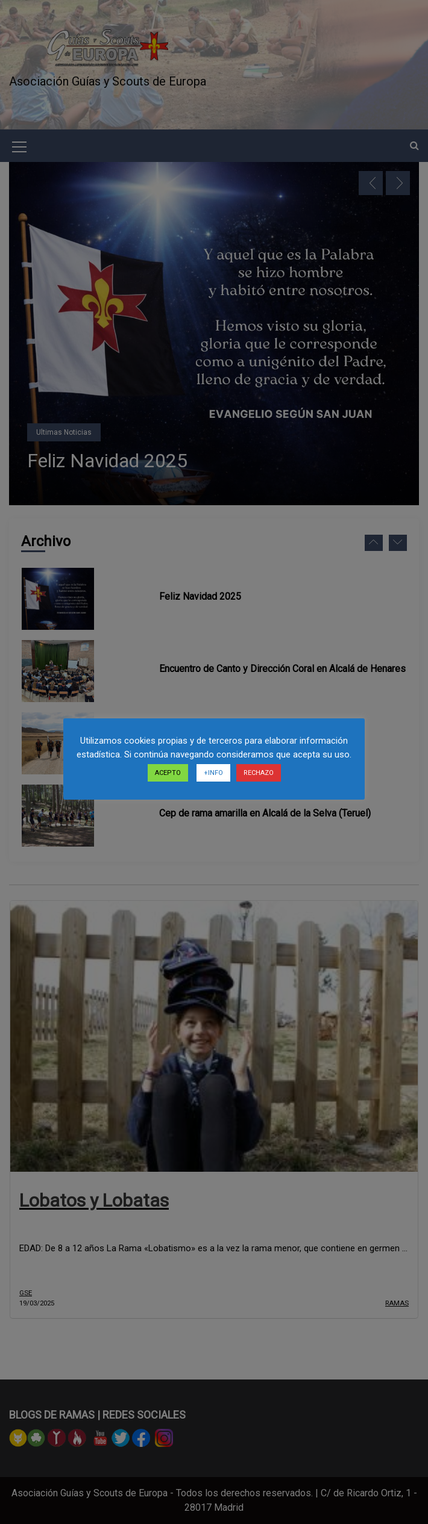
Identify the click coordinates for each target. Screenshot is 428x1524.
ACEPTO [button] (168, 773)
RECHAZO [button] (259, 773)
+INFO (213, 773)
